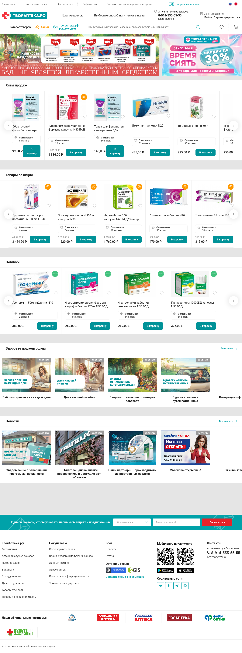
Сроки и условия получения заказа (71, 555)
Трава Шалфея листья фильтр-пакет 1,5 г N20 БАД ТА (109, 128)
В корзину (31, 151)
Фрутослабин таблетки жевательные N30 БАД (133, 304)
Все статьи (229, 348)
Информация (89, 4)
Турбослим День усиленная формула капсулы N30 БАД (66, 127)
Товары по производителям (19, 596)
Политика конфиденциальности (69, 576)
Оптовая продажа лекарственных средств (130, 4)
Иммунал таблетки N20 (147, 125)
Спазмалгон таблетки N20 (167, 215)
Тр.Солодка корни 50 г (193, 125)
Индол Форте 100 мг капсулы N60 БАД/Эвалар (121, 217)
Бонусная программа (184, 4)
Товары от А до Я (12, 590)
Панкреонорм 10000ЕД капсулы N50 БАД (192, 304)
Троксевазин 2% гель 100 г (213, 215)
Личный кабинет (59, 562)
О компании (8, 4)
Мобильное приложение (174, 543)
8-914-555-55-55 (170, 15)
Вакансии (8, 569)
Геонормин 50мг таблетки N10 (32, 302)
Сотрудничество (12, 576)
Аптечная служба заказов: (173, 11)
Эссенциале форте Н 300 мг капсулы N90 (76, 217)
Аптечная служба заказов (18, 555)
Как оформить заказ (36, 4)
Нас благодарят (12, 562)
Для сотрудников (13, 583)
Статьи (110, 555)
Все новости (228, 421)
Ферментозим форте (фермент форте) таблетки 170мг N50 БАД (86, 304)
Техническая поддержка (64, 583)
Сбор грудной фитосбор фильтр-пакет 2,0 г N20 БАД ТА (25, 128)
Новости (111, 549)
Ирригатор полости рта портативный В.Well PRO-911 (29, 217)
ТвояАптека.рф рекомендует (65, 27)
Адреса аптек (65, 4)
